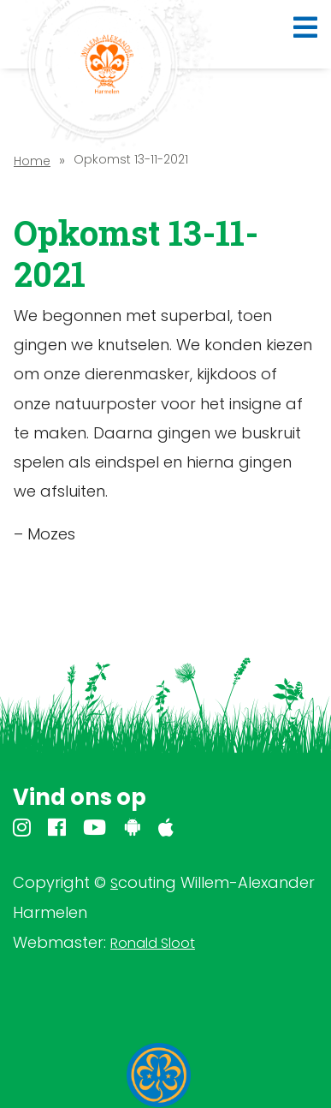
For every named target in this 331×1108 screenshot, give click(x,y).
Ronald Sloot (152, 943)
